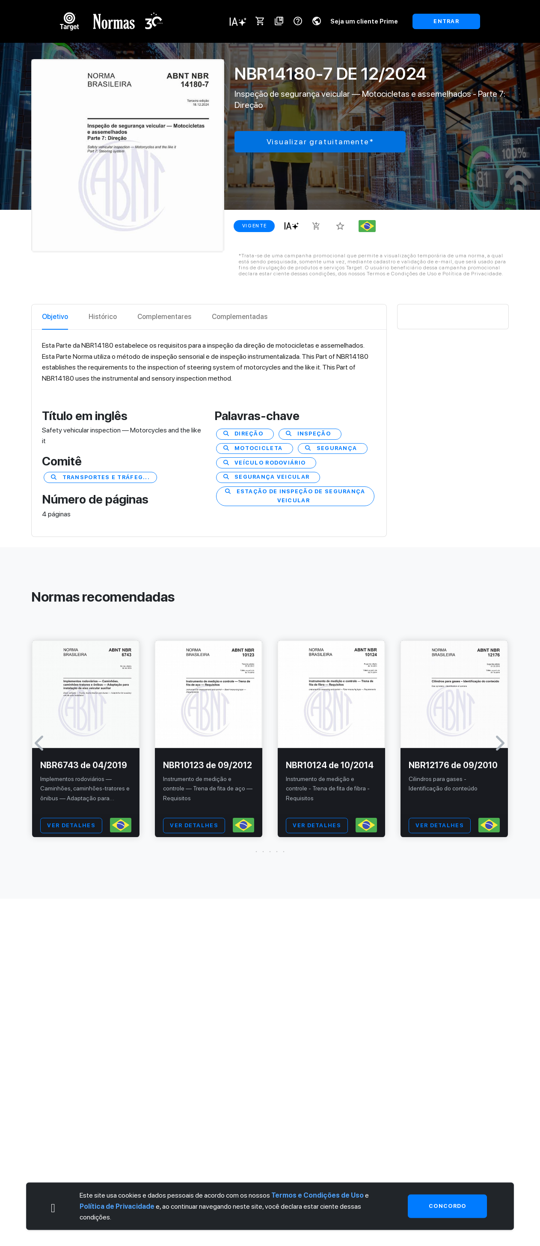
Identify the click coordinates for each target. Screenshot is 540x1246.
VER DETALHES (71, 825)
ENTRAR (446, 21)
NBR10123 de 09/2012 (207, 765)
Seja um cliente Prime (364, 21)
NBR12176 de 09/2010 (453, 765)
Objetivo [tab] (55, 317)
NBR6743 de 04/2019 (83, 765)
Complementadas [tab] (239, 317)
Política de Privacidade (117, 1206)
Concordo (447, 1206)
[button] (270, 851)
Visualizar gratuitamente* (320, 141)
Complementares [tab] (164, 317)
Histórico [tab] (103, 317)
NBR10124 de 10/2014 (330, 765)
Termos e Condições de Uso (317, 1195)
